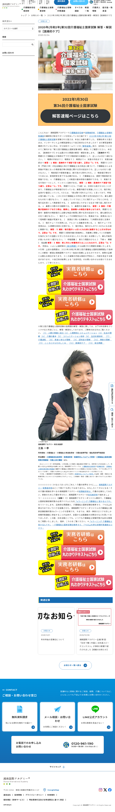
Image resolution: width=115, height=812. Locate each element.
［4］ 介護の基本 (49, 336)
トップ (24, 15)
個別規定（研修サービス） (14, 800)
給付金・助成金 (107, 9)
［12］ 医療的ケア (78, 343)
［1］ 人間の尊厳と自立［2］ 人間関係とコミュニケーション (70, 333)
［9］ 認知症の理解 (82, 340)
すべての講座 (79, 9)
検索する (32, 44)
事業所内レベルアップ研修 (84, 457)
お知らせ (44, 21)
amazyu (7, 805)
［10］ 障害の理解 (102, 340)
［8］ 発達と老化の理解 (60, 340)
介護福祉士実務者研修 (47, 9)
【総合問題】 (71, 246)
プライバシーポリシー (34, 795)
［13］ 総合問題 (96, 343)
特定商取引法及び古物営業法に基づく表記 (46, 800)
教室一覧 (87, 9)
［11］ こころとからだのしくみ (53, 343)
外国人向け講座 (56, 460)
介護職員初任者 (76, 133)
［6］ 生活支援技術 (95, 336)
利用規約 (51, 795)
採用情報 (18, 795)
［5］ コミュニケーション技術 (70, 336)
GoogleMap (53, 790)
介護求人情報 (96, 9)
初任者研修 (93, 495)
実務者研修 (90, 133)
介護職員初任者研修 (29, 9)
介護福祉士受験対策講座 (64, 9)
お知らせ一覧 (37, 15)
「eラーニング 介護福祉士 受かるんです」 (93, 501)
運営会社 (7, 795)
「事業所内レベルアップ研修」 (84, 474)
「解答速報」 (87, 146)
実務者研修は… (85, 491)
